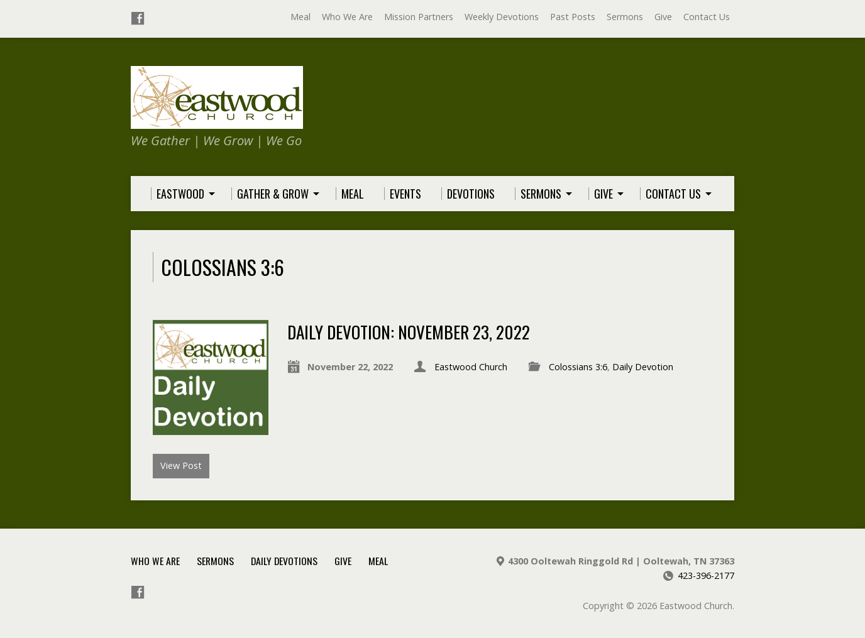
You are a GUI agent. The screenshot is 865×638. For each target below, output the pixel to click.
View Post (181, 465)
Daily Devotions (284, 560)
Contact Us (706, 17)
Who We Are (347, 17)
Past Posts (572, 17)
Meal (300, 17)
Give (663, 17)
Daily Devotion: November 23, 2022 (408, 331)
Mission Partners (418, 17)
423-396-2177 (706, 575)
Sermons (625, 17)
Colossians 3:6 (578, 367)
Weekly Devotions (502, 17)
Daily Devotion (642, 367)
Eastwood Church (470, 367)
